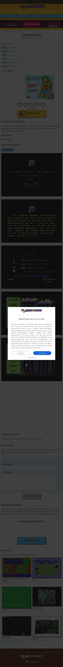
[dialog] (31, 333)
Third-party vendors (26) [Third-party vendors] (29, 335)
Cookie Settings (25, 348)
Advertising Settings (23, 346)
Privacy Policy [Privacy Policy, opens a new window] (35, 348)
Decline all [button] (20, 353)
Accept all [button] (42, 353)
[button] (31, 357)
